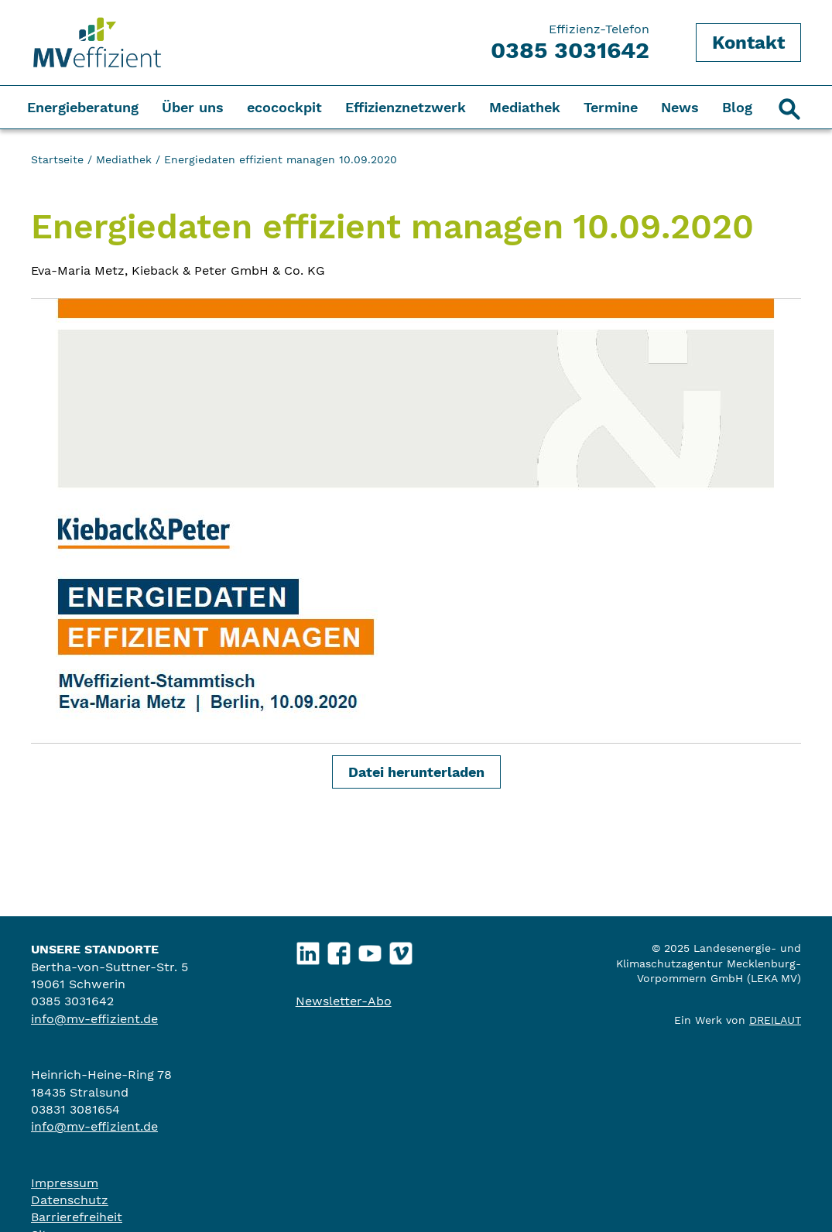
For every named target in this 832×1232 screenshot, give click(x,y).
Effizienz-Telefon (570, 42)
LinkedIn (307, 950)
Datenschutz (69, 1200)
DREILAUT (775, 1020)
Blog (737, 107)
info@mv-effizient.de (94, 1018)
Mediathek (524, 107)
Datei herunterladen (416, 772)
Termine (611, 107)
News (680, 107)
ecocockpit (284, 107)
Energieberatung (83, 107)
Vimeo (400, 950)
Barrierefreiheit (76, 1217)
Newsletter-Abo (344, 1001)
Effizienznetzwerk (405, 107)
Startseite (57, 159)
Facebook (338, 950)
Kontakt (748, 42)
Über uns (193, 107)
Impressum (64, 1183)
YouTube (369, 950)
